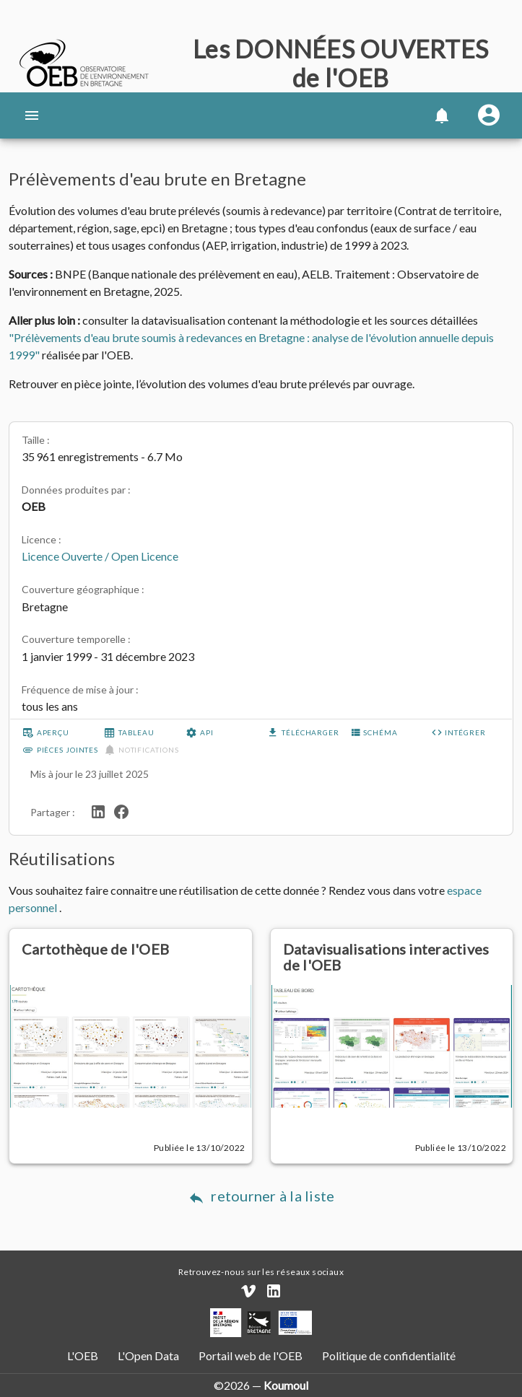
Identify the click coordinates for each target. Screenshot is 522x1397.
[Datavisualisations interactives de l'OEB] (392, 1018)
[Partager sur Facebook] (121, 810)
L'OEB (83, 1355)
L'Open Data (149, 1355)
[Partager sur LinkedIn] (98, 810)
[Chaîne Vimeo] (248, 1290)
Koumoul (286, 1385)
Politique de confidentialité (388, 1355)
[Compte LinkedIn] (273, 1290)
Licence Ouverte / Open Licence (100, 556)
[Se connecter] (488, 115)
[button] (441, 115)
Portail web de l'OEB (251, 1355)
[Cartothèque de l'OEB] (130, 1018)
